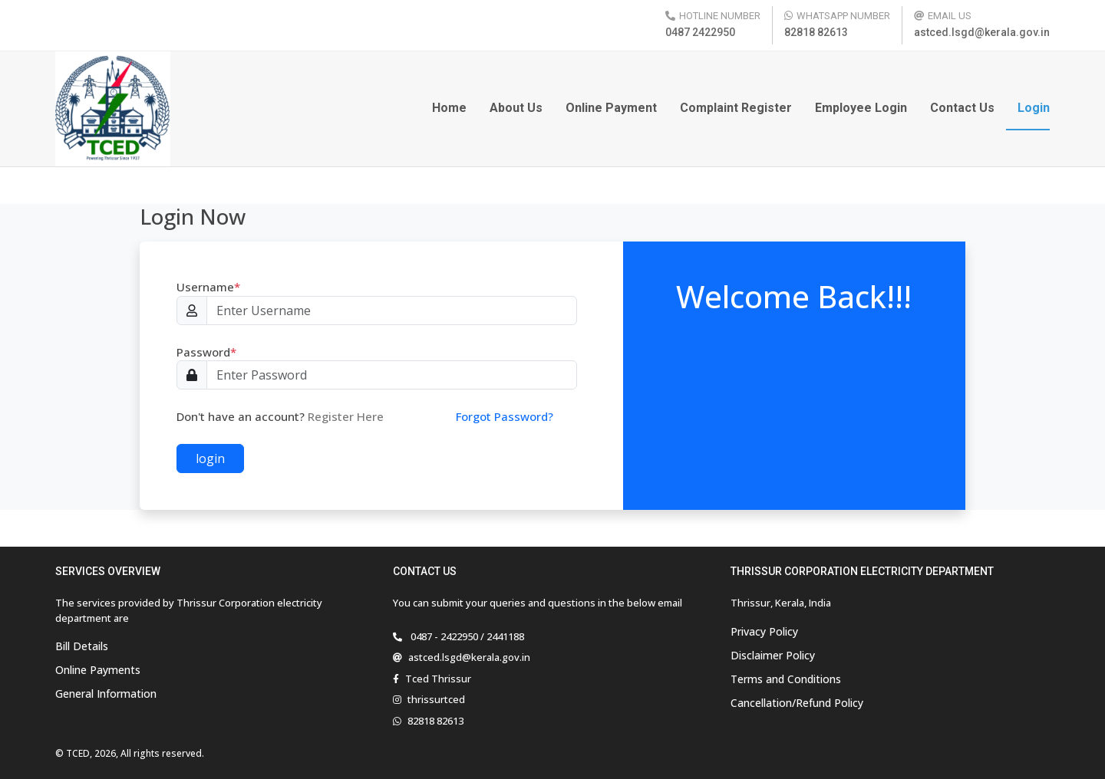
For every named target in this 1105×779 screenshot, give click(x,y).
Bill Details (81, 646)
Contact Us (962, 107)
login (210, 458)
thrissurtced (436, 699)
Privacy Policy (764, 631)
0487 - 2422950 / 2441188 (466, 636)
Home (449, 107)
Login (1034, 107)
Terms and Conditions (786, 679)
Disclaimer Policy (773, 655)
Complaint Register (736, 107)
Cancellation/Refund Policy (797, 702)
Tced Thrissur (438, 678)
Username (208, 286)
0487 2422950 (700, 32)
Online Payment (611, 107)
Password (206, 352)
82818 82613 (816, 32)
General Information (106, 693)
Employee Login (861, 107)
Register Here (346, 416)
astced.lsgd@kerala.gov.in (982, 32)
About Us (516, 107)
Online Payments (97, 669)
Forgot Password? (504, 416)
